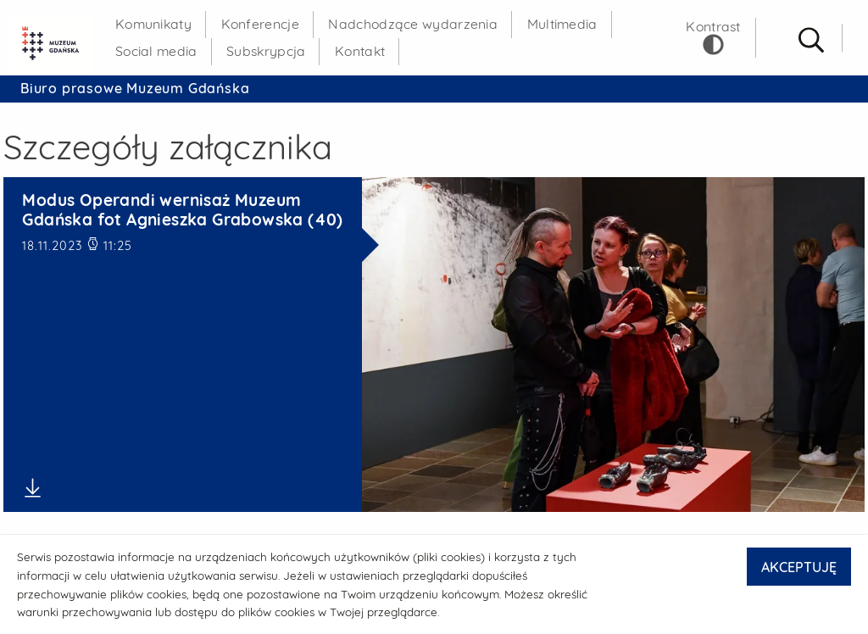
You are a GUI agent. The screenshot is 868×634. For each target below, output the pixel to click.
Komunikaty (153, 23)
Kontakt (360, 50)
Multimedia (562, 23)
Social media (156, 50)
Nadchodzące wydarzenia (413, 23)
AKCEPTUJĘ (799, 567)
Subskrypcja (265, 50)
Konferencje (260, 23)
